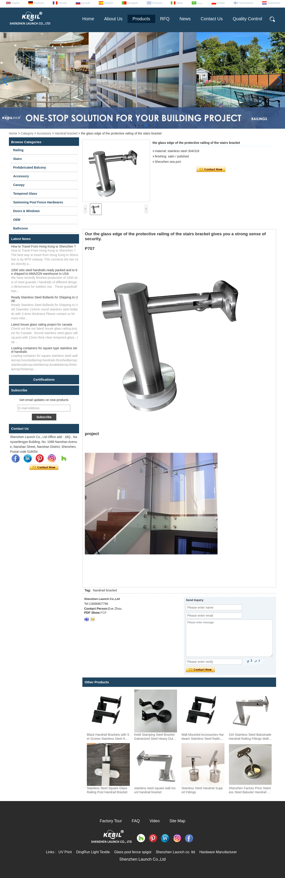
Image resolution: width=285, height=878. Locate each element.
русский (85, 3)
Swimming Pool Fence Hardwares (38, 202)
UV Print (65, 852)
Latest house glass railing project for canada (41, 324)
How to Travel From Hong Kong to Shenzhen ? (43, 246)
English (16, 3)
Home (88, 18)
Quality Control (247, 18)
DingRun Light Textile (93, 852)
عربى (200, 3)
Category (27, 133)
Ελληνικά (157, 3)
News (185, 18)
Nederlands (274, 3)
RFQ (164, 18)
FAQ (136, 821)
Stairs (17, 159)
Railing (18, 150)
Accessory (44, 133)
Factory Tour (111, 821)
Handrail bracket (66, 133)
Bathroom (20, 228)
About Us (113, 18)
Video (154, 821)
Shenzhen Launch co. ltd (175, 852)
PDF (104, 612)
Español (108, 3)
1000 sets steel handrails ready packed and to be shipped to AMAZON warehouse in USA (44, 271)
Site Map (177, 821)
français (62, 3)
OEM (16, 219)
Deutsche (39, 3)
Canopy (18, 185)
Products (141, 18)
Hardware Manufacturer (218, 852)
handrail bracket (105, 590)
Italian (179, 3)
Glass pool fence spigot (132, 852)
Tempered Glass (25, 193)
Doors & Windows (26, 211)
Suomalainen (246, 3)
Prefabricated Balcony (29, 167)
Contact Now (44, 467)
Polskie (221, 3)
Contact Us (212, 18)
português (132, 3)
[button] (135, 125)
